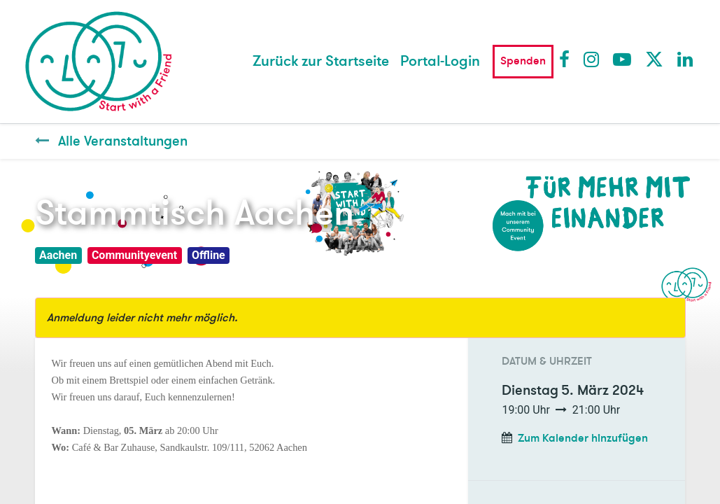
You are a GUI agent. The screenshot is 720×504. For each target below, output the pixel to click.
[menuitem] (321, 61)
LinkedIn (686, 59)
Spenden (523, 61)
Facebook (567, 59)
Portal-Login (440, 61)
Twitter (654, 59)
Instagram (592, 59)
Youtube (621, 59)
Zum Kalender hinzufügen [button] (583, 438)
